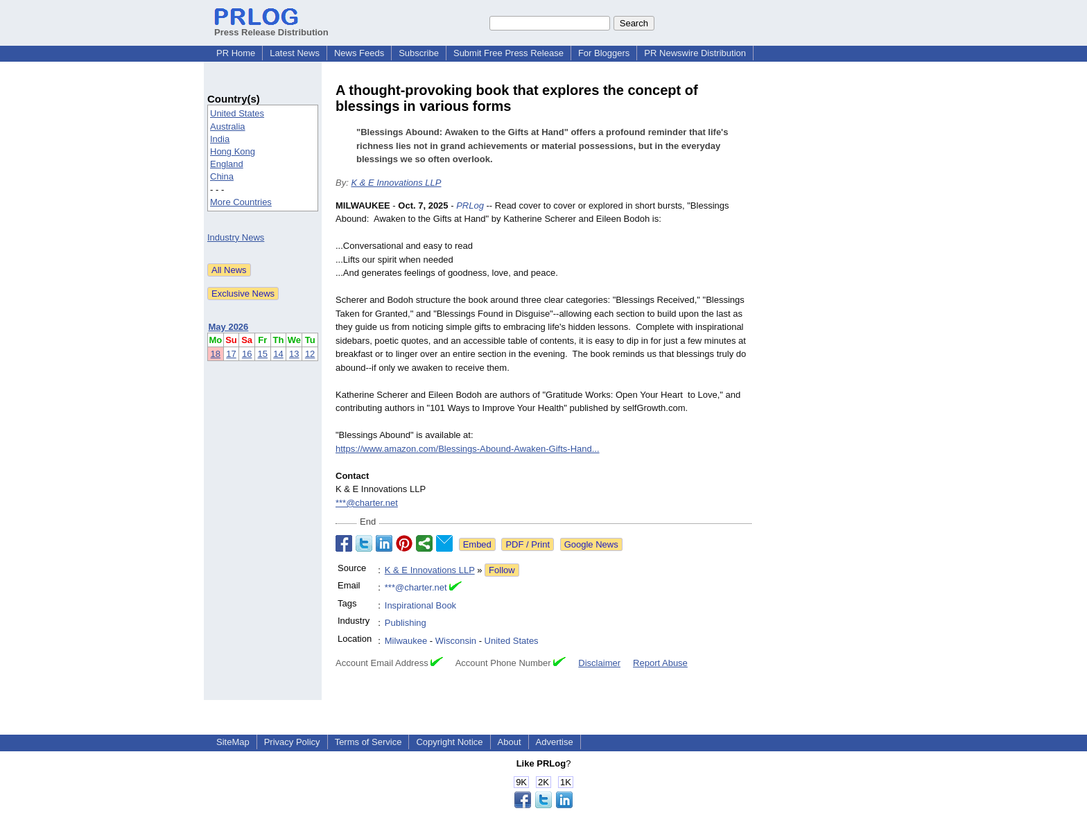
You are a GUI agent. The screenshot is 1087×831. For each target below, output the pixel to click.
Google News (591, 544)
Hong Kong (232, 151)
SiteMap (233, 742)
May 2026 (229, 327)
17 (231, 354)
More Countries (241, 202)
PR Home (235, 53)
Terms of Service (368, 742)
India (219, 139)
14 (278, 354)
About (509, 742)
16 (247, 354)
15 (263, 354)
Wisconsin (455, 641)
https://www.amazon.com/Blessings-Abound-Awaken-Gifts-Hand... (468, 449)
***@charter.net (367, 503)
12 (310, 354)
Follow (502, 570)
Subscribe (419, 53)
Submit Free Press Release (508, 53)
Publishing (405, 623)
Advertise (554, 742)
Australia (227, 126)
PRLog (470, 205)
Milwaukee (406, 641)
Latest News (295, 53)
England (226, 164)
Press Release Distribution (271, 27)
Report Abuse (660, 663)
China (222, 176)
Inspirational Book (420, 605)
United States (237, 113)
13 (294, 354)
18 (215, 354)
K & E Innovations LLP (396, 182)
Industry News (235, 237)
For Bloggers (603, 53)
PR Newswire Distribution (695, 53)
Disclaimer (599, 663)
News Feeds (359, 53)
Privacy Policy (292, 742)
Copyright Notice (449, 742)
